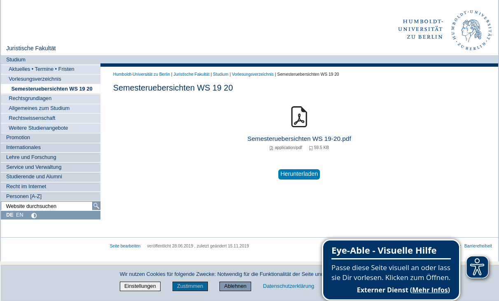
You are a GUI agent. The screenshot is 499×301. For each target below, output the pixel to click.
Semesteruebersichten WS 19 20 (51, 89)
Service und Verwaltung (33, 167)
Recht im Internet (26, 186)
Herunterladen (299, 173)
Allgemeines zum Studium (39, 108)
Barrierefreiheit (478, 246)
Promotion (18, 137)
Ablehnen (235, 286)
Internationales (23, 147)
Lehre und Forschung (31, 157)
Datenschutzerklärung (288, 286)
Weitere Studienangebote (38, 128)
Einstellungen (140, 286)
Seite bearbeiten (125, 246)
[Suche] (96, 205)
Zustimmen (190, 286)
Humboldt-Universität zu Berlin (141, 74)
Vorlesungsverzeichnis (35, 79)
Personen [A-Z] (24, 196)
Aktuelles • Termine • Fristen (42, 69)
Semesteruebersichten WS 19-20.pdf (299, 138)
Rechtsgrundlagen (30, 98)
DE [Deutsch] (10, 215)
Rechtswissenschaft (32, 118)
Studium (16, 59)
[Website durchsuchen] (50, 205)
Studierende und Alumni (34, 176)
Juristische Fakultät (31, 48)
